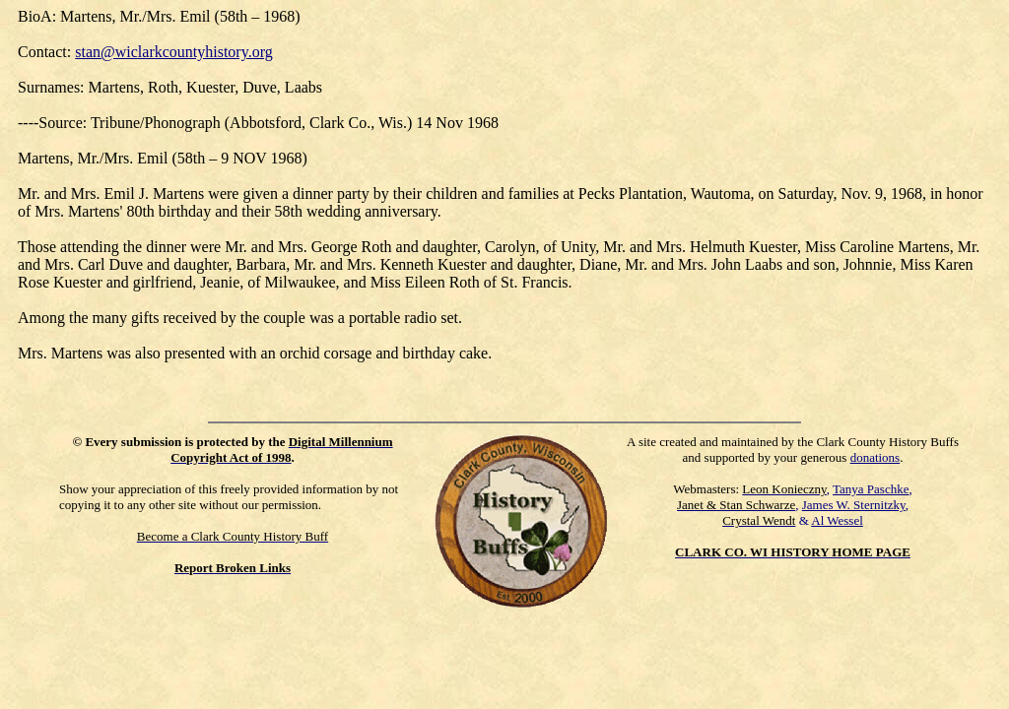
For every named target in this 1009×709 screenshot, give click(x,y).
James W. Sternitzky (854, 504)
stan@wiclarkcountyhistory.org (173, 51)
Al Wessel (837, 520)
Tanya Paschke (870, 489)
